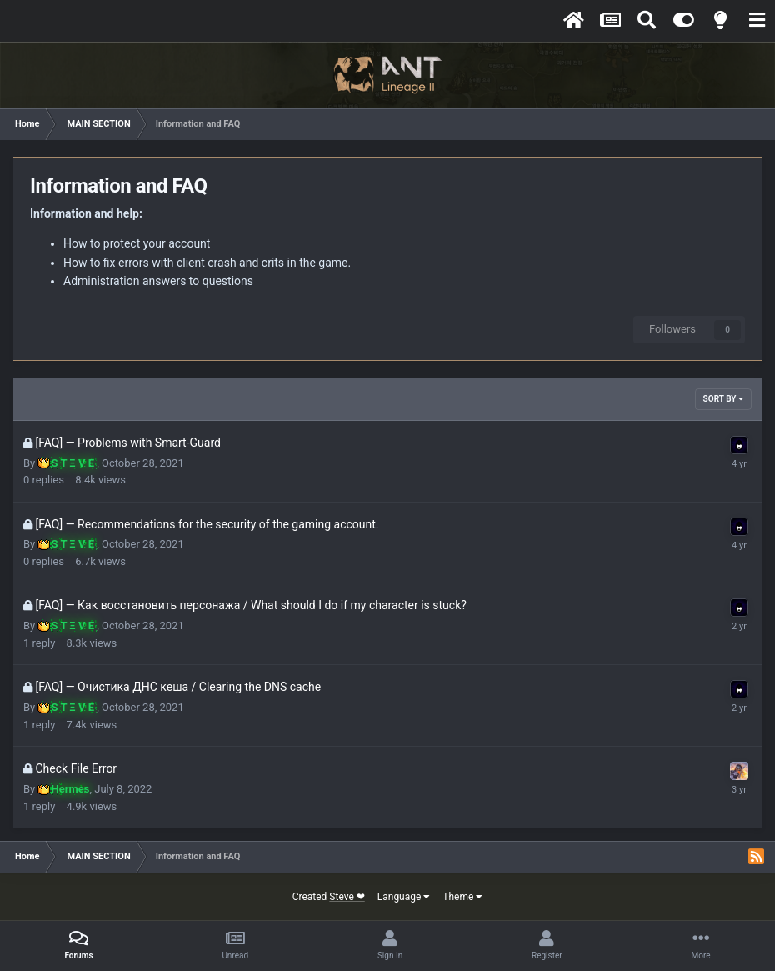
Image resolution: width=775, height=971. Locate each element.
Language (404, 897)
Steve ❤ (346, 897)
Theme (462, 897)
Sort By (723, 398)
